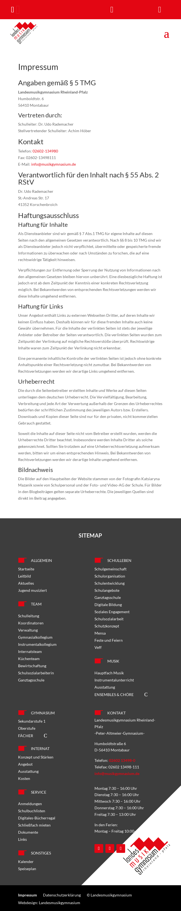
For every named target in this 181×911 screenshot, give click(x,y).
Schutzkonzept (106, 626)
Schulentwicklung (109, 583)
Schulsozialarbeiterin (36, 672)
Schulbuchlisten (31, 810)
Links (22, 839)
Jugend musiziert (32, 590)
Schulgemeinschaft (110, 569)
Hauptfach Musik (109, 672)
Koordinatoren (31, 623)
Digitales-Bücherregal (36, 818)
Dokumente (28, 832)
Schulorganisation (109, 576)
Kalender (26, 861)
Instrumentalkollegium (37, 644)
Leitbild (24, 576)
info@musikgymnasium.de (53, 164)
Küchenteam (29, 658)
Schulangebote (106, 590)
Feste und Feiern (108, 640)
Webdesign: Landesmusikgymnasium (49, 902)
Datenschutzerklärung (62, 895)
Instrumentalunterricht (114, 680)
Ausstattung (104, 687)
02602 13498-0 (122, 760)
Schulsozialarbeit (108, 618)
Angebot (25, 764)
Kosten (24, 778)
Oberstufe (26, 728)
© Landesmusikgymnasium (109, 895)
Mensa (100, 633)
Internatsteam (30, 651)
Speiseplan (27, 868)
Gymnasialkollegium (35, 637)
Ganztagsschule (31, 680)
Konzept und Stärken (35, 757)
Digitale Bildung (108, 604)
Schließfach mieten (34, 825)
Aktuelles (26, 583)
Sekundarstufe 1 (31, 721)
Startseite (26, 569)
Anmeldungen (30, 803)
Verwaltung (28, 630)
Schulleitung (28, 615)
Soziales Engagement (112, 611)
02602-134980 (45, 151)
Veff (98, 647)
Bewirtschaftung (32, 665)
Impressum (27, 895)
